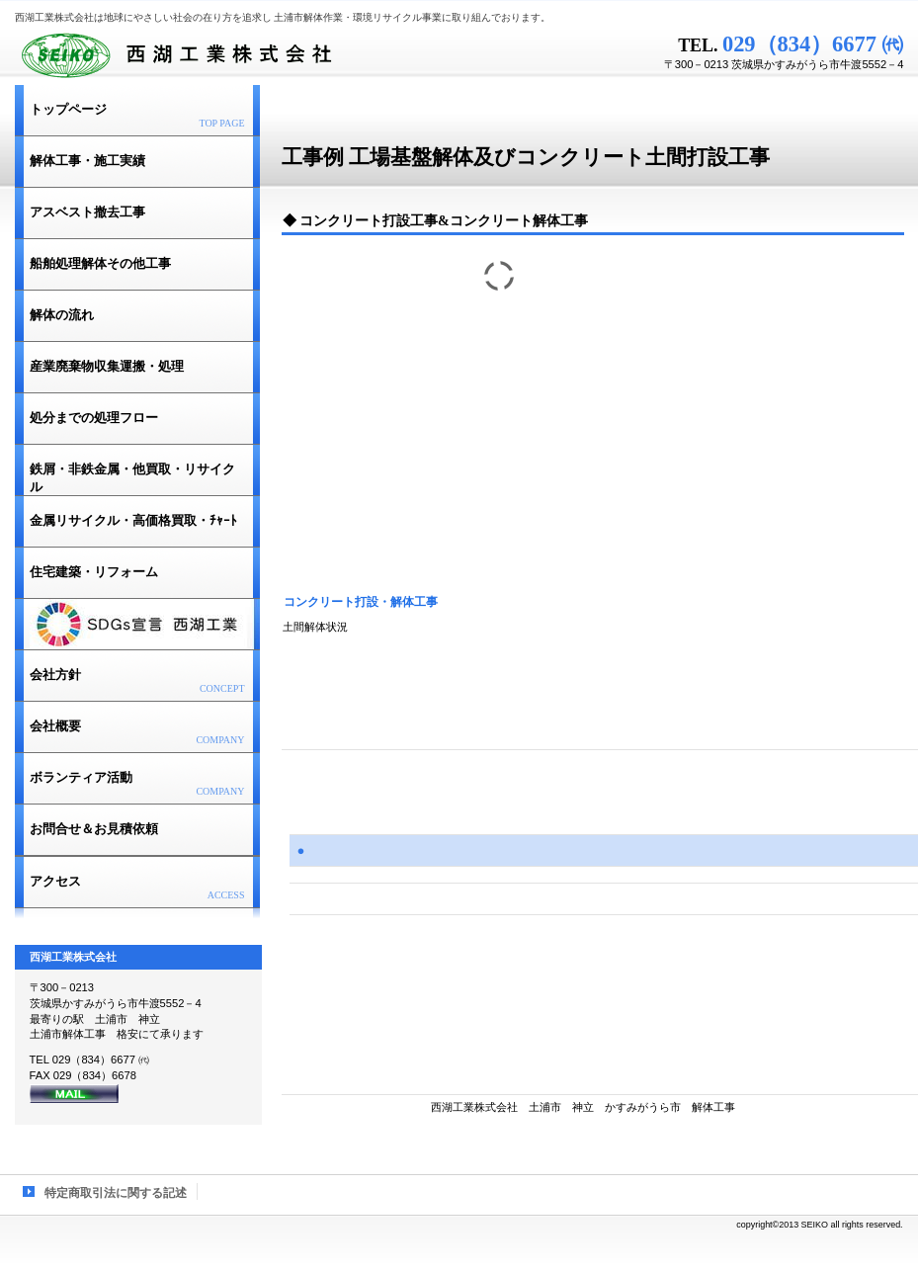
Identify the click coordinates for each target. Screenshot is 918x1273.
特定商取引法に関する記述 (115, 1193)
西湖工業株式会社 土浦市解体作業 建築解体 (262, 54)
